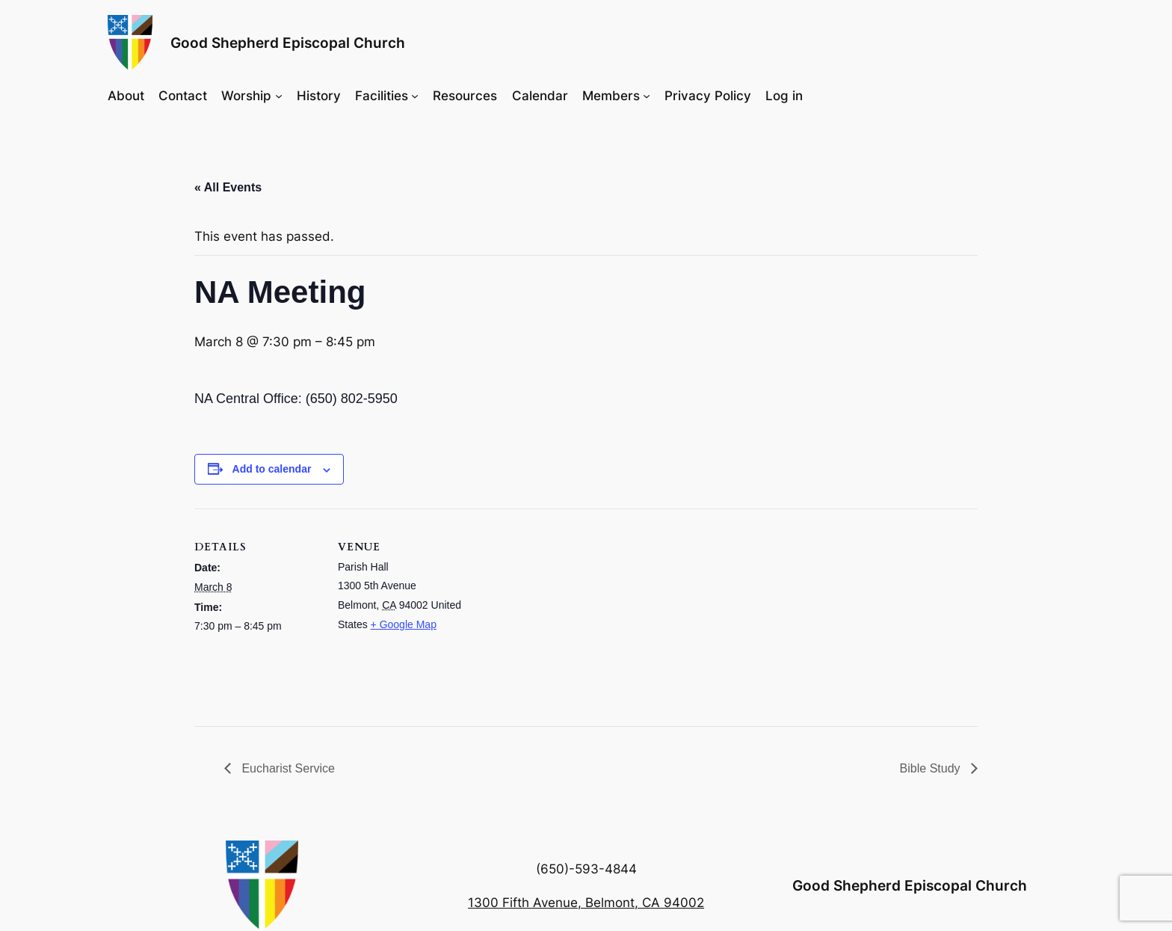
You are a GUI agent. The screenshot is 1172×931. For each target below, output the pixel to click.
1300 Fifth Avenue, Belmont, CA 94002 (586, 902)
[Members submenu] (646, 95)
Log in (784, 95)
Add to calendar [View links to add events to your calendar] (272, 469)
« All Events (228, 187)
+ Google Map (404, 624)
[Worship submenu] (279, 95)
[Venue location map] (560, 612)
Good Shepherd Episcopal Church (287, 43)
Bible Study (931, 768)
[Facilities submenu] (415, 95)
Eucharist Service (286, 768)
